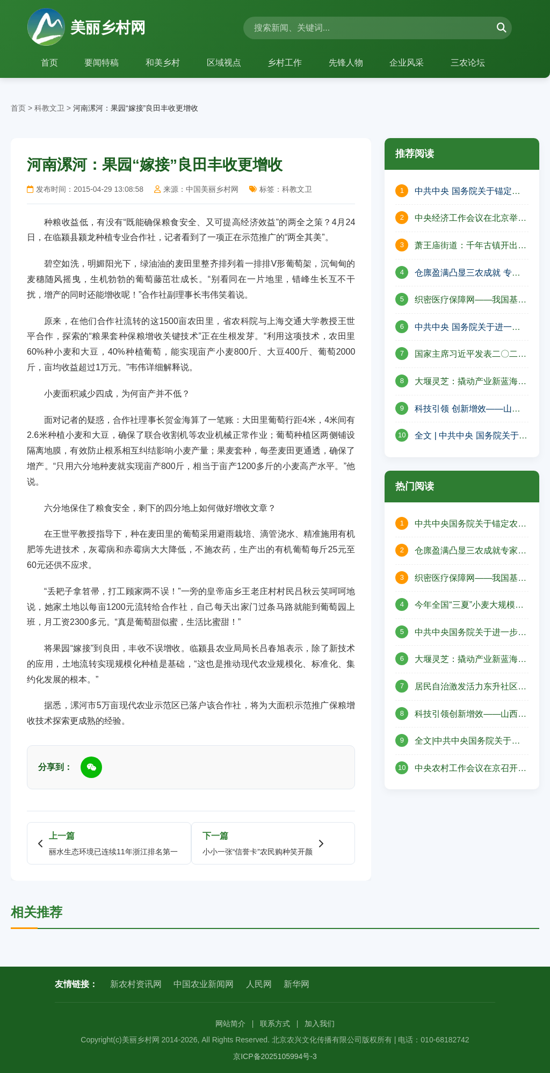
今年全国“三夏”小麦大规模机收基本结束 (469, 606)
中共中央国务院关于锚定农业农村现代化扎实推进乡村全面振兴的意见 (470, 525)
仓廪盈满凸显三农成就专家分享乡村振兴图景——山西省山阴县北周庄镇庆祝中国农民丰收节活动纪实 (470, 552)
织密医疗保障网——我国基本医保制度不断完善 (470, 301)
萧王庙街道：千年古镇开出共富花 (470, 247)
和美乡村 (163, 62)
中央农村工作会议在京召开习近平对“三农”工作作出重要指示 (470, 769)
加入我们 (320, 1023)
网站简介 (230, 1023)
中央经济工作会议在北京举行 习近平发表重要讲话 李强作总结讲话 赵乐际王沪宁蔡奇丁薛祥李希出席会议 (470, 219)
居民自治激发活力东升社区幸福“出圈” (470, 688)
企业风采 (408, 62)
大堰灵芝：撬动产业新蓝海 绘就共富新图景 (466, 382)
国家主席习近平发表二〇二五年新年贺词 (470, 355)
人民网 (259, 984)
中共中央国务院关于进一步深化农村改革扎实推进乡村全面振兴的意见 (470, 633)
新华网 (296, 984)
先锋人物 (347, 62)
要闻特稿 (102, 62)
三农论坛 (469, 62)
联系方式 (275, 1023)
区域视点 (224, 62)
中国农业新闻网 (203, 984)
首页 (49, 62)
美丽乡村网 (86, 28)
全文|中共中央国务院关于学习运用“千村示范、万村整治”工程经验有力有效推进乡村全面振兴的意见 (467, 742)
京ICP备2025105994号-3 (275, 1056)
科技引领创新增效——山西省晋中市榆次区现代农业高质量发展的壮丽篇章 (470, 715)
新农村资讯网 (136, 984)
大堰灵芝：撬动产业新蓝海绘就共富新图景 (470, 660)
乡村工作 (286, 62)
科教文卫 (49, 108)
